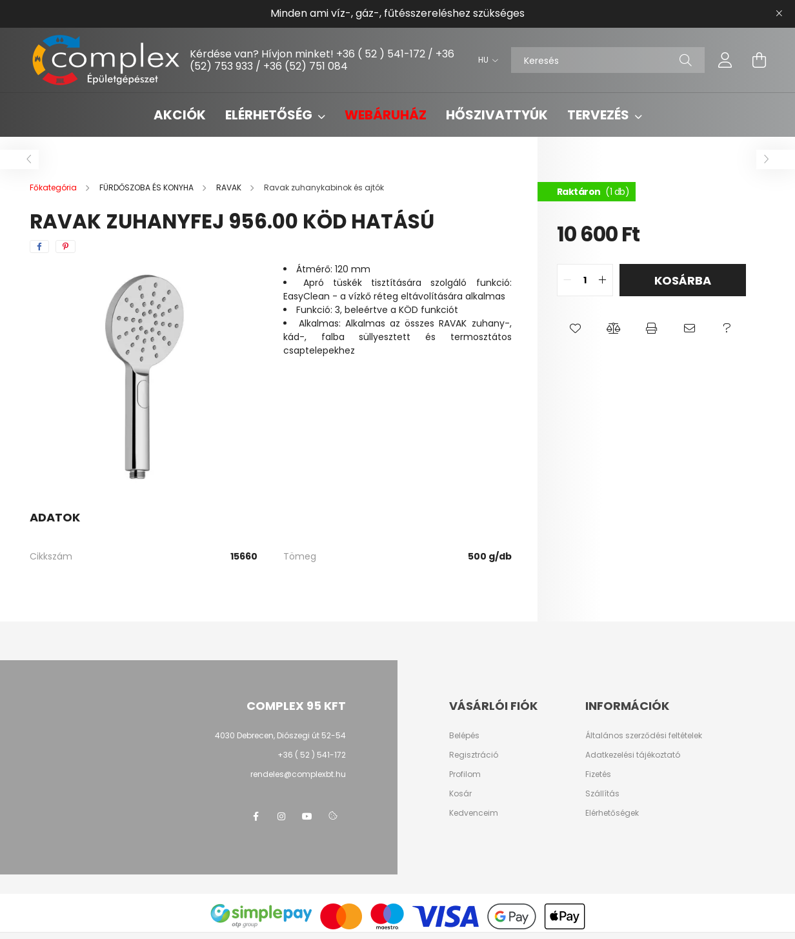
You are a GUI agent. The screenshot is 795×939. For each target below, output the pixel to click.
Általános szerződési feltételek (643, 735)
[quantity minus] (567, 280)
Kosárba (682, 280)
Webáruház (386, 115)
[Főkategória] (54, 187)
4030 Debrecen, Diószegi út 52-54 (280, 735)
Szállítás (602, 793)
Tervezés (599, 115)
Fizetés (598, 774)
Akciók (180, 115)
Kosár (460, 793)
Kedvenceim (473, 813)
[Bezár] (779, 13)
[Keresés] (608, 60)
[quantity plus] (602, 280)
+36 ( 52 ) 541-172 (380, 53)
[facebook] (39, 246)
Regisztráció (473, 755)
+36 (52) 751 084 (305, 66)
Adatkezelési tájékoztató (632, 755)
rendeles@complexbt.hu (298, 774)
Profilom (465, 774)
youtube (307, 816)
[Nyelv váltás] (485, 60)
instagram (281, 816)
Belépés (464, 735)
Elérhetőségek (612, 813)
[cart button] (759, 60)
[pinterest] (65, 246)
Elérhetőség (270, 115)
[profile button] (725, 60)
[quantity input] (585, 280)
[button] (576, 328)
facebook (255, 816)
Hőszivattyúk (497, 115)
